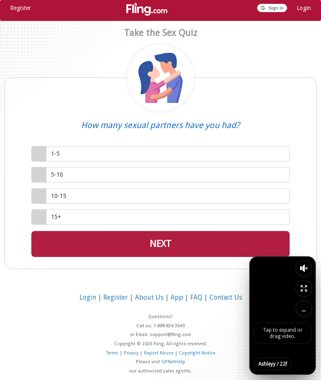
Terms (113, 353)
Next (160, 244)
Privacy (132, 353)
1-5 (55, 153)
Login (304, 8)
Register (20, 8)
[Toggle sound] (304, 268)
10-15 (58, 196)
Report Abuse (159, 353)
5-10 (57, 174)
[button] (272, 8)
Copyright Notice (197, 353)
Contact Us (225, 297)
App (178, 297)
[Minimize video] (304, 308)
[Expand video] (304, 288)
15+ (56, 216)
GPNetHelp (173, 362)
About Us (150, 297)
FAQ (197, 297)
